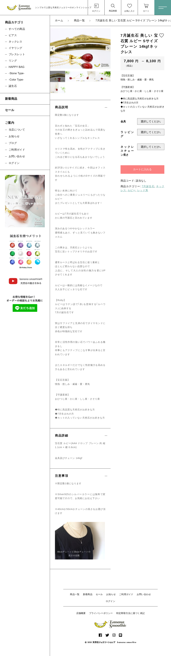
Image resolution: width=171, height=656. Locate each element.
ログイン (110, 601)
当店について (17, 129)
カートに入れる (142, 169)
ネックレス (15, 41)
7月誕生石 (148, 186)
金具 (123, 121)
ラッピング (127, 134)
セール (99, 594)
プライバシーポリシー (101, 613)
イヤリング (15, 48)
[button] (52, 48)
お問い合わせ (144, 594)
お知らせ (111, 594)
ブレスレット (17, 54)
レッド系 (142, 190)
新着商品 (87, 594)
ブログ (13, 143)
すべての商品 (17, 29)
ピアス (13, 35)
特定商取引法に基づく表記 (130, 613)
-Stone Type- (16, 73)
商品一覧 (74, 594)
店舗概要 (81, 613)
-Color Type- (16, 79)
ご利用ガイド (126, 594)
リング (13, 60)
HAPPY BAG (16, 67)
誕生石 (13, 86)
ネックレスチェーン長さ (127, 150)
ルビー (132, 190)
